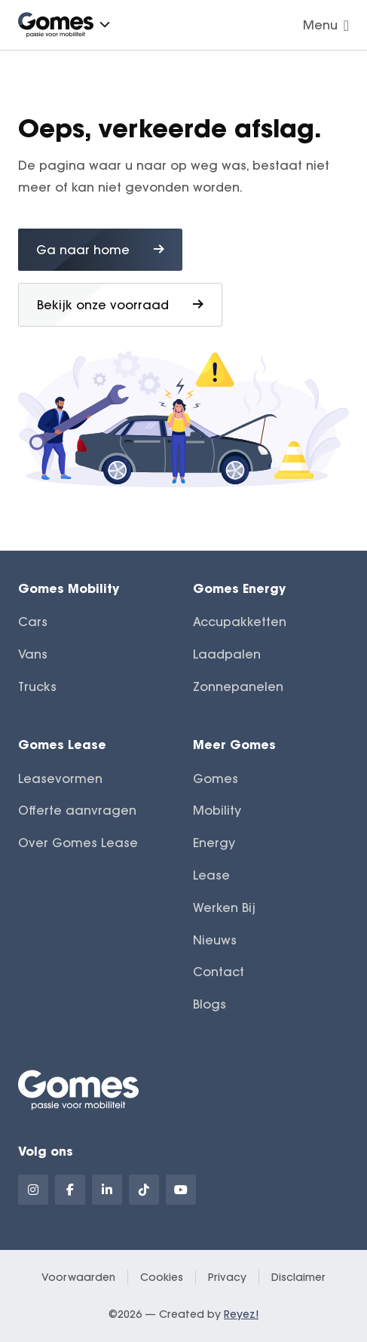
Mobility (217, 810)
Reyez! (241, 1314)
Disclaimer (298, 1277)
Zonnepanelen (238, 686)
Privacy (227, 1277)
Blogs (209, 1004)
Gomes (215, 778)
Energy (214, 842)
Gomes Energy (239, 588)
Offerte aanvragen (77, 810)
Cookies (161, 1277)
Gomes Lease (62, 744)
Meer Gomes (234, 744)
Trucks (37, 686)
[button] (104, 24)
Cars (32, 621)
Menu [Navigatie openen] (326, 24)
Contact (218, 971)
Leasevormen (60, 778)
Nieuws (215, 939)
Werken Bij (224, 907)
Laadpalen (227, 654)
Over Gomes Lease (78, 842)
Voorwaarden (78, 1277)
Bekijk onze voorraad (120, 304)
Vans (32, 654)
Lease (211, 875)
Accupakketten (239, 621)
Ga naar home (100, 249)
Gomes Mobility (68, 588)
